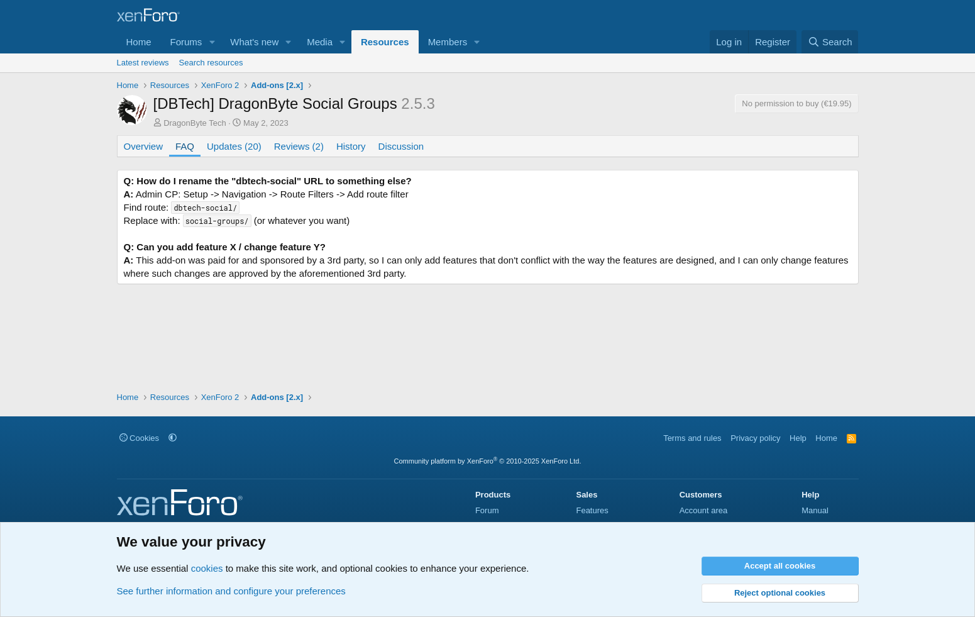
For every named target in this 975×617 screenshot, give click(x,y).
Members (448, 41)
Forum (487, 510)
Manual (815, 510)
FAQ (184, 146)
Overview (143, 146)
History (351, 146)
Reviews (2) (299, 146)
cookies (207, 568)
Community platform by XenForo (487, 461)
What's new (254, 41)
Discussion (401, 146)
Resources (385, 41)
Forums (186, 41)
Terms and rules (692, 438)
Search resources (211, 62)
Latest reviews (143, 62)
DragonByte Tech (194, 123)
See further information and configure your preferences (231, 591)
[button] (212, 41)
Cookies (139, 438)
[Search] (830, 41)
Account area (704, 510)
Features (592, 510)
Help (798, 438)
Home (138, 41)
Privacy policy (755, 438)
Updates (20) (234, 146)
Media (320, 41)
